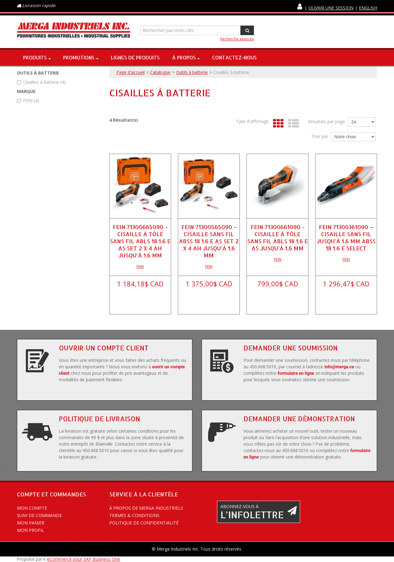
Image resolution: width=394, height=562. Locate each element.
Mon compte (32, 508)
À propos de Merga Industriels (146, 508)
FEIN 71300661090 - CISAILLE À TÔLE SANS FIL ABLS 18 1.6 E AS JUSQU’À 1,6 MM (277, 237)
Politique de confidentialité (144, 523)
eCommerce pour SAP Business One (83, 559)
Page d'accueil (130, 72)
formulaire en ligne (296, 373)
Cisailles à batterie (41, 82)
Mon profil (30, 530)
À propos (186, 57)
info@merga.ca (339, 366)
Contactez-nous (234, 57)
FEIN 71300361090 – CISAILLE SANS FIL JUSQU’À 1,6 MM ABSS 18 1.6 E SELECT (346, 237)
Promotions (80, 57)
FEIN (28, 100)
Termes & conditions (134, 515)
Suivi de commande (39, 515)
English (368, 8)
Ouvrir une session (330, 8)
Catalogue (160, 72)
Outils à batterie (192, 72)
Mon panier (30, 523)
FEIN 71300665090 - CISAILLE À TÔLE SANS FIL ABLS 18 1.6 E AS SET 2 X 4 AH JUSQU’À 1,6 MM (140, 241)
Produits (37, 57)
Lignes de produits (135, 57)
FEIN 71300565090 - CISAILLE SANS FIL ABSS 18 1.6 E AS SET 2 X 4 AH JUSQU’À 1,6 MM (209, 241)
